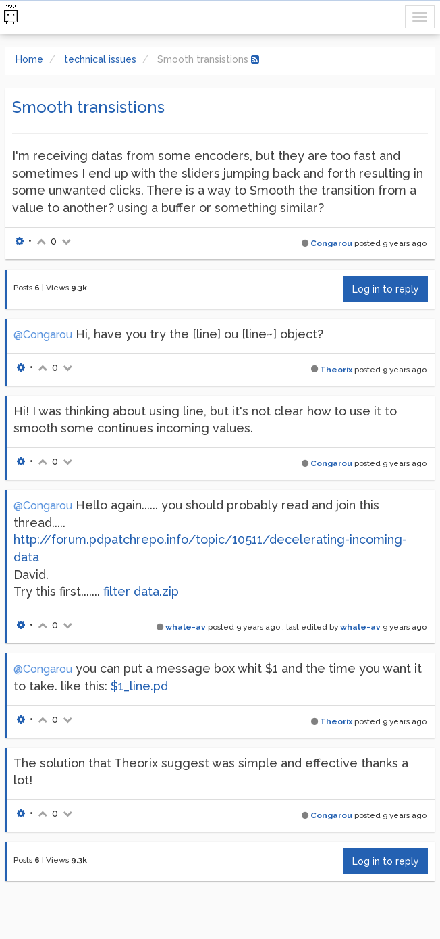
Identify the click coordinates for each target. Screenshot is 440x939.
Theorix (336, 369)
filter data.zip (141, 591)
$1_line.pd (139, 686)
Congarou (331, 243)
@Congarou (42, 334)
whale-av (185, 627)
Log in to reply (385, 289)
